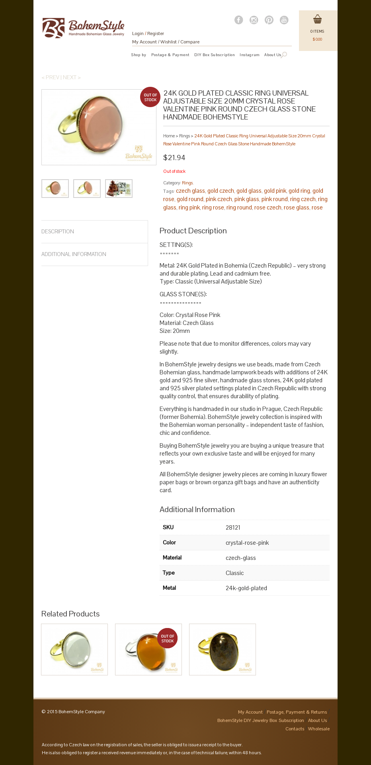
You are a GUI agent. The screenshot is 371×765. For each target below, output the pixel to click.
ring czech (303, 199)
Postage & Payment (170, 54)
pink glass (246, 199)
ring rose (213, 207)
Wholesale (319, 729)
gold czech (220, 190)
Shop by (138, 54)
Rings (184, 136)
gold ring (299, 190)
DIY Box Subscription (214, 54)
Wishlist (168, 42)
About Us (317, 720)
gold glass (249, 190)
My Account (144, 42)
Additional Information (73, 254)
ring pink (189, 207)
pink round (275, 199)
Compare (189, 42)
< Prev (50, 77)
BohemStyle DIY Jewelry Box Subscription (260, 720)
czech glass (190, 190)
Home (169, 136)
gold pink (275, 190)
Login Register (148, 33)
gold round (190, 199)
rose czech (267, 207)
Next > (72, 77)
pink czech (219, 199)
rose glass (296, 207)
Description (57, 231)
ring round (239, 207)
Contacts (294, 729)
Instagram (250, 54)
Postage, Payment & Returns (297, 712)
